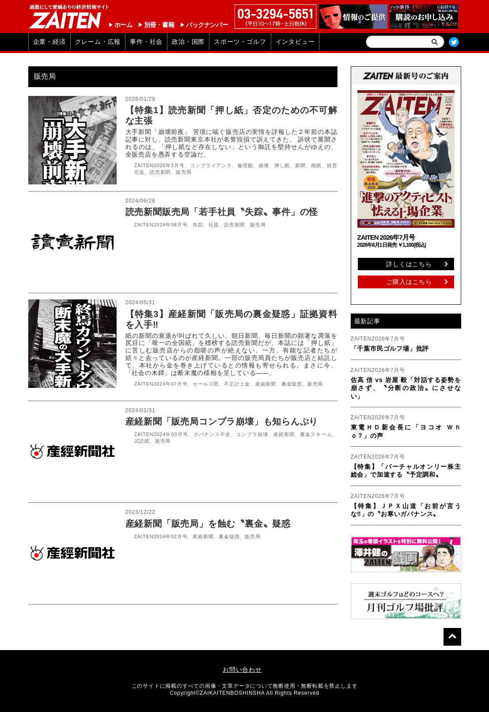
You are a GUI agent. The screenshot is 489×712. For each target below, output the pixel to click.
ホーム (123, 24)
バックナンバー (207, 24)
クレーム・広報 (98, 41)
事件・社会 (146, 41)
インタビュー (295, 41)
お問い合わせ (242, 669)
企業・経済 (49, 41)
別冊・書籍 (159, 24)
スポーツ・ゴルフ (240, 41)
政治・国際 (188, 41)
